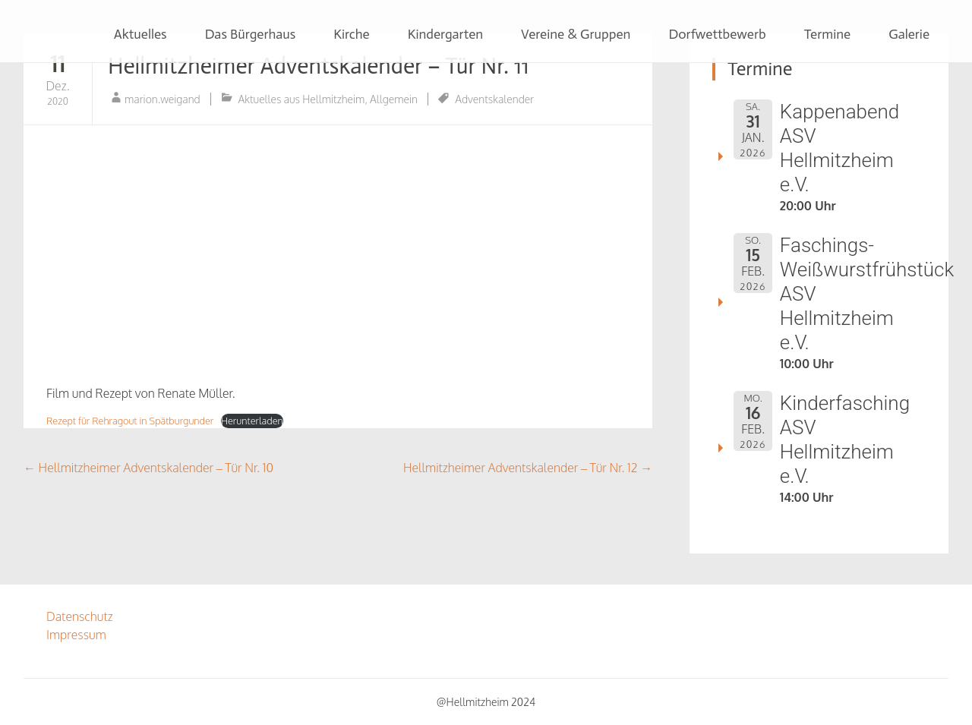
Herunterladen (252, 421)
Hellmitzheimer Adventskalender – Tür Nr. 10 (148, 467)
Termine (827, 34)
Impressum (76, 634)
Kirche (351, 34)
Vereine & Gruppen (575, 34)
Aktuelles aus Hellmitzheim (301, 99)
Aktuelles (140, 34)
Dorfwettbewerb (716, 34)
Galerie (908, 34)
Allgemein (394, 99)
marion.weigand (162, 99)
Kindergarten (445, 34)
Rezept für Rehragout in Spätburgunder (129, 421)
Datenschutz (79, 616)
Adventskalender (494, 99)
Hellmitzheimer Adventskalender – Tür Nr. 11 (318, 66)
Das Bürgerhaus (250, 34)
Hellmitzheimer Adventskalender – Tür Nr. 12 (527, 467)
